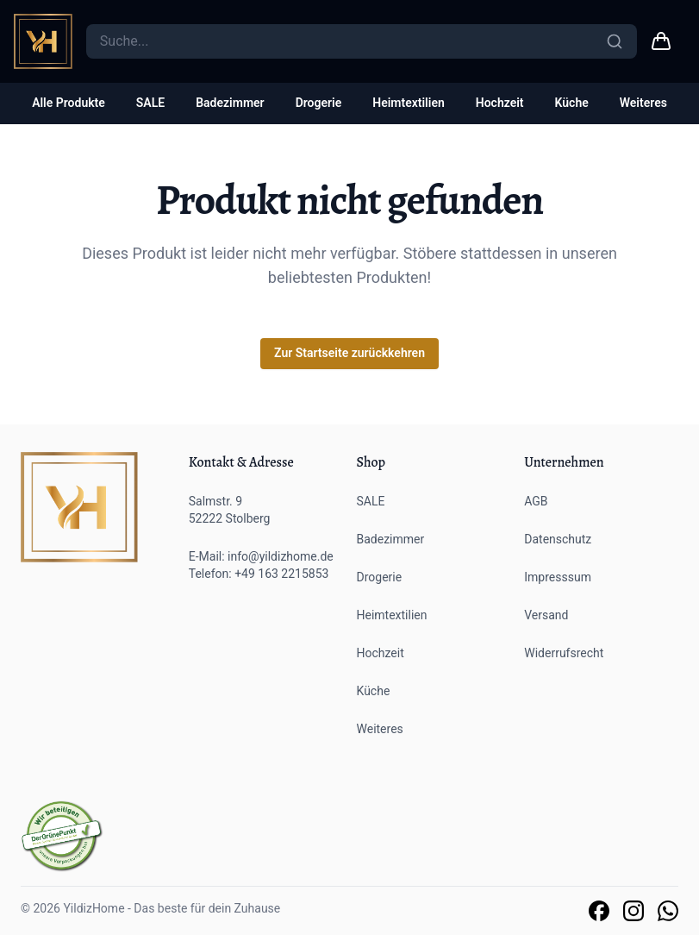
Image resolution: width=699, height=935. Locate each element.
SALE (150, 103)
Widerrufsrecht (563, 653)
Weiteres (643, 103)
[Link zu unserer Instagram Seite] (633, 910)
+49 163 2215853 (281, 573)
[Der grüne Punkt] (62, 836)
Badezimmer (230, 103)
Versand (546, 615)
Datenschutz (557, 539)
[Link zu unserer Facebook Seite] (599, 910)
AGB (535, 501)
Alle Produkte (68, 103)
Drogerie (319, 103)
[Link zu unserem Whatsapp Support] (668, 910)
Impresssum (557, 577)
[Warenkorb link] (661, 41)
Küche (572, 103)
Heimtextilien (408, 103)
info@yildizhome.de (281, 556)
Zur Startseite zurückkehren (349, 353)
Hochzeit (500, 103)
